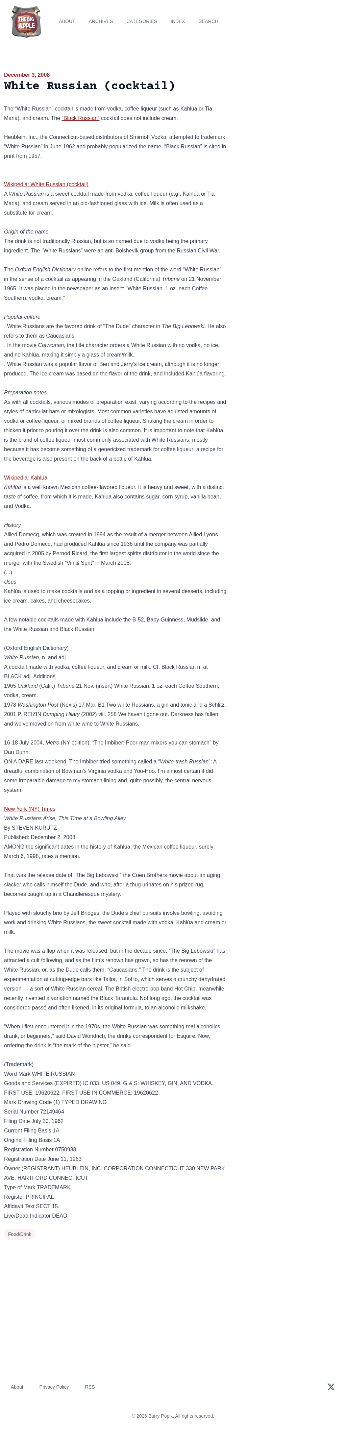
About (67, 21)
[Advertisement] (288, 118)
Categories (141, 21)
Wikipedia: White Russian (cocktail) (46, 184)
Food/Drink (19, 1234)
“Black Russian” (80, 118)
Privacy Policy (54, 1387)
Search (208, 21)
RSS (90, 1387)
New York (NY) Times (29, 809)
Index (178, 21)
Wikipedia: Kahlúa (25, 478)
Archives (101, 21)
